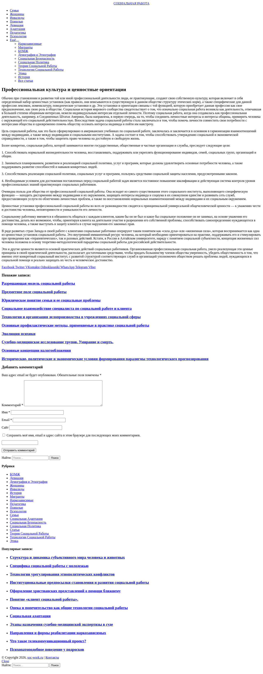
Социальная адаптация (30, 621)
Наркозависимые (30, 43)
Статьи (15, 534)
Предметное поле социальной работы (34, 292)
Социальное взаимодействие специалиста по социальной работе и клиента (67, 308)
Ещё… (14, 40)
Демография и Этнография (37, 55)
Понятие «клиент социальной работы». (44, 604)
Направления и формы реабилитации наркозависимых (58, 638)
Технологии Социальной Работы (40, 69)
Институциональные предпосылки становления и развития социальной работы (79, 587)
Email (7, 425)
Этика (22, 73)
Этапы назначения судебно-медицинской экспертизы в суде (61, 629)
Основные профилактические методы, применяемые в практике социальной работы (75, 325)
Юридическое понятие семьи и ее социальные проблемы (51, 300)
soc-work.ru (35, 662)
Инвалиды (17, 18)
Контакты (52, 662)
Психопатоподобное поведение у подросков (47, 654)
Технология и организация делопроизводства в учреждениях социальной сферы (71, 317)
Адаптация (17, 29)
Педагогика (18, 32)
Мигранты (25, 47)
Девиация (16, 25)
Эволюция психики (18, 334)
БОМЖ (23, 51)
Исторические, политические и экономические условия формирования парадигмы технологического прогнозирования (105, 359)
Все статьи (25, 80)
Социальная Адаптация (26, 523)
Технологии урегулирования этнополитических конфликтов (62, 579)
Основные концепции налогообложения (36, 350)
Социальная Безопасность (36, 58)
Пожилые (16, 21)
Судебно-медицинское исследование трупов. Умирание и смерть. (57, 342)
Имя (6, 417)
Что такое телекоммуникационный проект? (48, 646)
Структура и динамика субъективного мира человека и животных (67, 562)
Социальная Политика (33, 62)
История (24, 77)
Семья (14, 10)
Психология (18, 36)
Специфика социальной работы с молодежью (49, 571)
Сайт (5, 432)
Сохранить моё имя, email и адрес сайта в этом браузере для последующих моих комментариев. (73, 440)
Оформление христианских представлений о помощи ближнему (65, 596)
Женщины (17, 14)
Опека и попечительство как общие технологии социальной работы (69, 612)
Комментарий (12, 410)
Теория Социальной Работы (37, 66)
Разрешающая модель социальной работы (38, 283)
